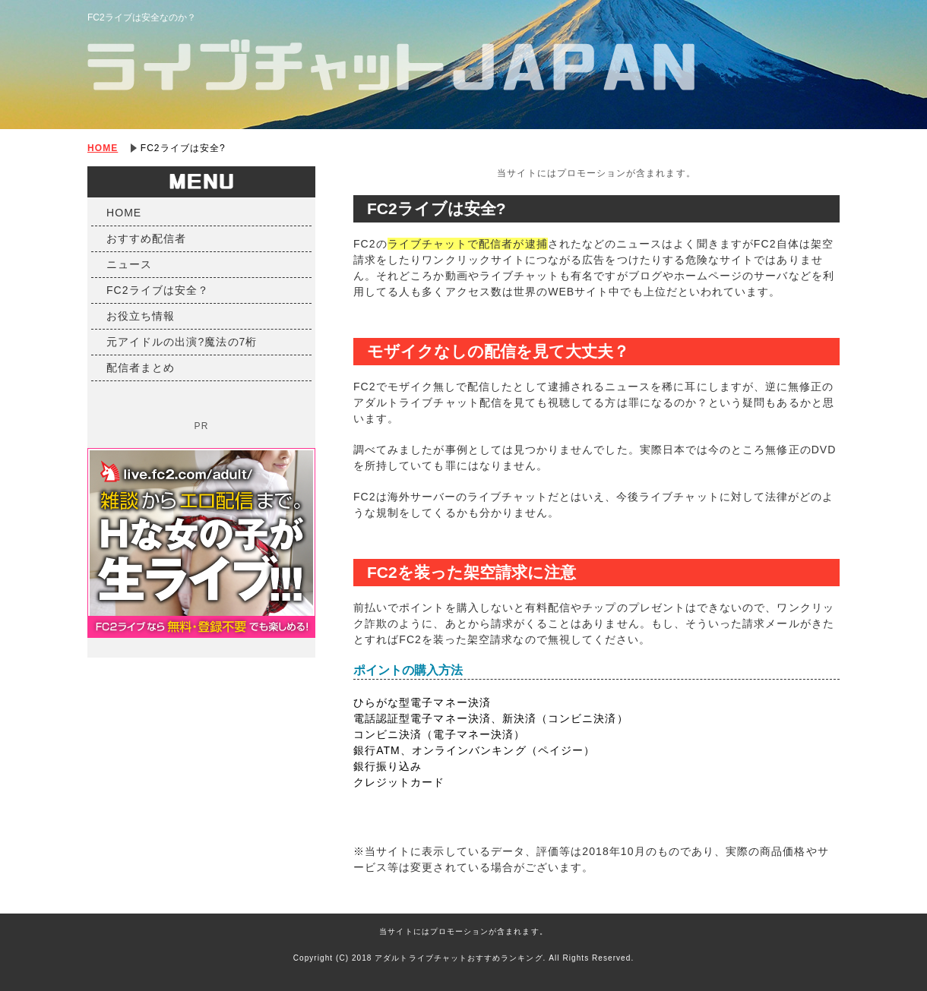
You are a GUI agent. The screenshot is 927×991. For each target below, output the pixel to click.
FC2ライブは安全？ (157, 290)
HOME (102, 148)
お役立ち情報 (140, 316)
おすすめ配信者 (146, 238)
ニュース (129, 264)
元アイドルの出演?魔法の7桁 (182, 342)
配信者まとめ (140, 367)
